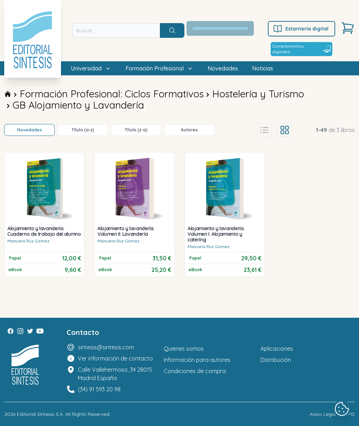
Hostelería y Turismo (258, 94)
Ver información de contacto (115, 358)
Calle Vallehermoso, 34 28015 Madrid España (115, 374)
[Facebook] (10, 331)
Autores (189, 129)
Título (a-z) (83, 129)
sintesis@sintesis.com (106, 347)
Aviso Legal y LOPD (332, 414)
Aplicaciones (276, 348)
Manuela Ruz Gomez (28, 240)
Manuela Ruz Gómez (118, 240)
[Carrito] (348, 28)
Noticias (262, 68)
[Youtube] (39, 331)
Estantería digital (300, 29)
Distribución (275, 359)
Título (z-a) (136, 129)
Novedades (223, 68)
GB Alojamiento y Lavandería (78, 105)
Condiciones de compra (195, 371)
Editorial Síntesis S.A (40, 414)
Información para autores (197, 359)
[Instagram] (20, 331)
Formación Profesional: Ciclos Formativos (112, 94)
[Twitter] (30, 331)
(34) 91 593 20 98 (99, 389)
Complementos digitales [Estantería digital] (301, 48)
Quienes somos (184, 348)
